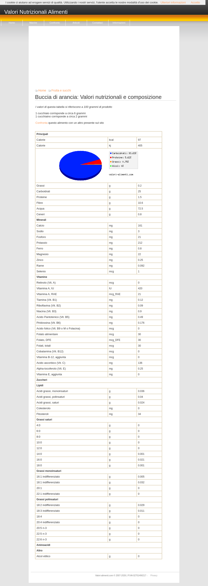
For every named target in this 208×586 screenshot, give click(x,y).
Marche (33, 22)
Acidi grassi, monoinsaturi (52, 391)
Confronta (41, 122)
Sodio (40, 231)
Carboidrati (43, 191)
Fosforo (41, 237)
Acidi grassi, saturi (48, 402)
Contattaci (97, 22)
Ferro (40, 248)
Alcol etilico (43, 556)
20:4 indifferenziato (48, 522)
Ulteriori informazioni (173, 2)
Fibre (40, 202)
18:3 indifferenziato (48, 510)
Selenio (41, 271)
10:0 (39, 442)
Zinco (40, 259)
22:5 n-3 (42, 533)
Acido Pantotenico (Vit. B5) (53, 317)
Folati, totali (44, 345)
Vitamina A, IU (45, 288)
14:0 (39, 453)
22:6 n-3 (42, 539)
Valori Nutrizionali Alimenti (36, 12)
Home (12, 22)
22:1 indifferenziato (48, 493)
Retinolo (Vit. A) (46, 282)
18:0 (39, 465)
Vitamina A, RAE (47, 294)
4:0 (38, 425)
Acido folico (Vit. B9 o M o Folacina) (58, 328)
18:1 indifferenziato (48, 482)
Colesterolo (44, 408)
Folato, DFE (44, 339)
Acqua (40, 208)
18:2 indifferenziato (48, 505)
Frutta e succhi (61, 90)
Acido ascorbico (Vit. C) (51, 362)
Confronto (54, 22)
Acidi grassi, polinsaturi (51, 396)
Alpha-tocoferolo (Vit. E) (51, 368)
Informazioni (119, 22)
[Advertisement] (105, 59)
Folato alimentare (47, 334)
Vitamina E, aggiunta (49, 374)
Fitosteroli (42, 414)
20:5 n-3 (42, 528)
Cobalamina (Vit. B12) (50, 351)
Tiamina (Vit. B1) (47, 299)
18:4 (39, 516)
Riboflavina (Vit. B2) (49, 305)
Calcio (40, 225)
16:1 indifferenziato (48, 476)
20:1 (39, 488)
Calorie (41, 139)
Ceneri (41, 214)
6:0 (38, 431)
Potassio (42, 242)
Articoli (76, 22)
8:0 (38, 436)
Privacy (153, 575)
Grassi (41, 185)
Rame (40, 265)
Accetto (195, 2)
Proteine (42, 197)
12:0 (39, 448)
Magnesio (42, 254)
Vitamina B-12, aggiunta (51, 357)
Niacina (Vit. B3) (46, 311)
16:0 (39, 459)
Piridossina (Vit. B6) (49, 322)
